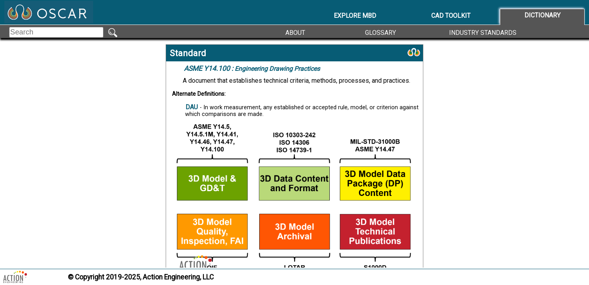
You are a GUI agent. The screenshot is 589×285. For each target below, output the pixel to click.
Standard (188, 53)
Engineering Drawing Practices (252, 68)
